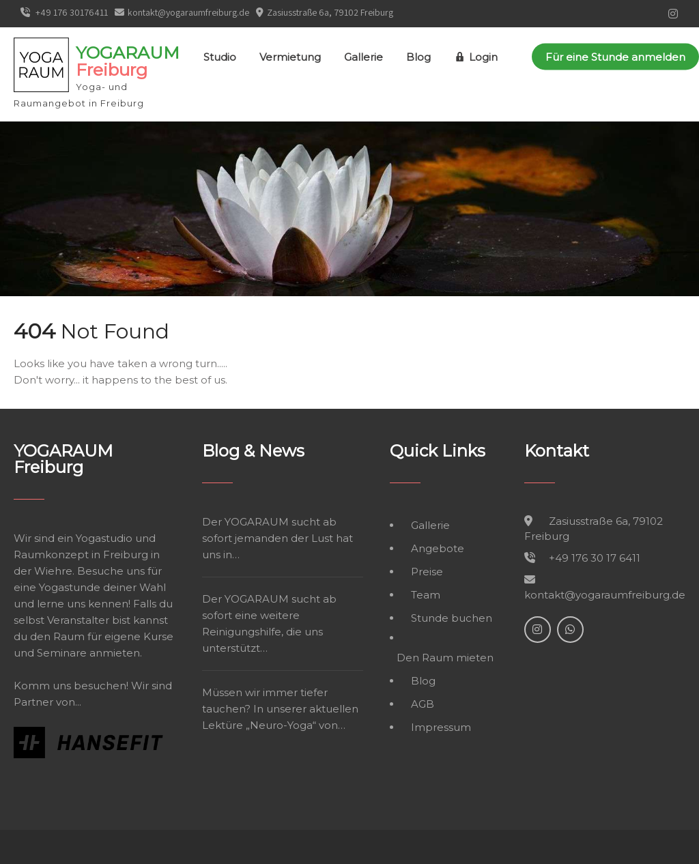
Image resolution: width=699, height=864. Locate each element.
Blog (418, 57)
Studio (219, 57)
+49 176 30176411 (64, 12)
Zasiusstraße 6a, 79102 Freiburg (330, 12)
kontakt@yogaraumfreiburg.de (182, 12)
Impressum (441, 727)
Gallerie (363, 57)
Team (425, 594)
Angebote (437, 548)
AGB (422, 703)
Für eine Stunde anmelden (615, 57)
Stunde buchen (451, 617)
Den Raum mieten (445, 657)
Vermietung (290, 57)
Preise (427, 571)
